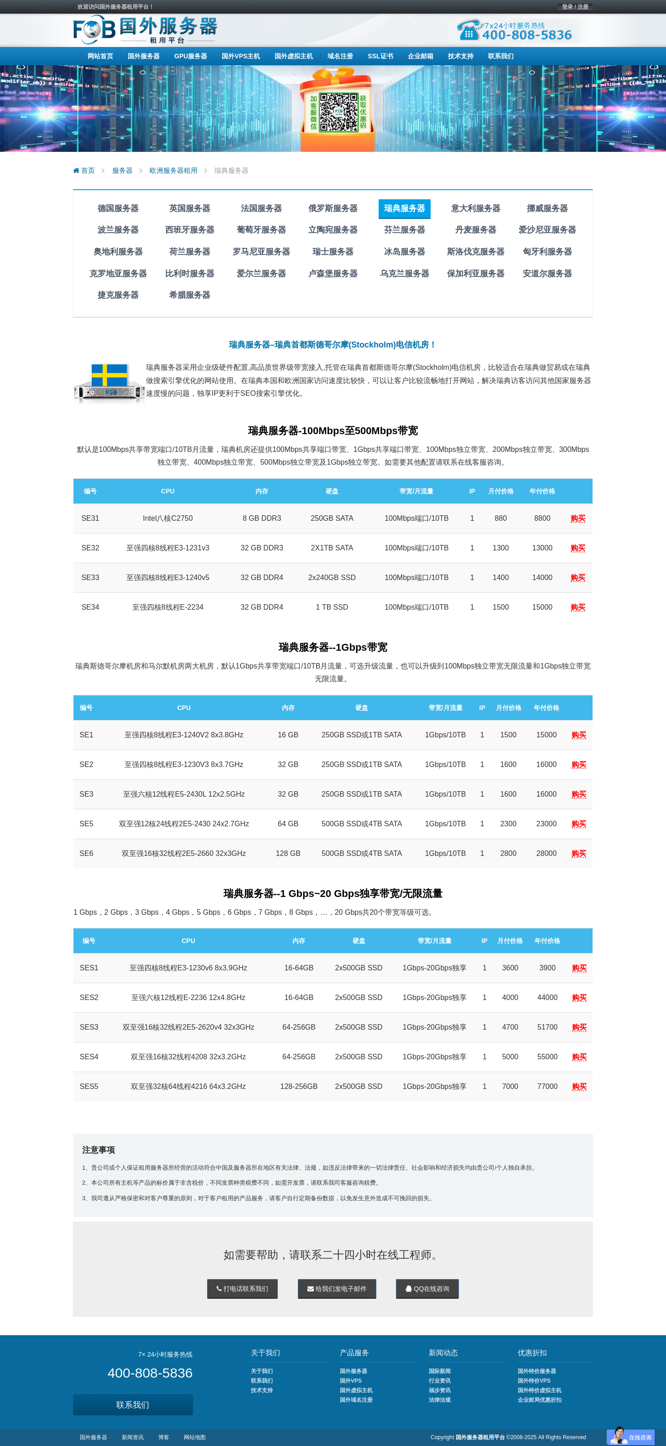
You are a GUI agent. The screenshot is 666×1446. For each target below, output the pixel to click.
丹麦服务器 (475, 229)
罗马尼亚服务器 (261, 251)
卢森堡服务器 (333, 273)
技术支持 (262, 1390)
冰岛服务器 (404, 251)
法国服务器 (261, 208)
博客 (163, 1437)
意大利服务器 (475, 208)
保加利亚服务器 (476, 273)
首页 (84, 170)
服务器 (122, 170)
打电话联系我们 (242, 1288)
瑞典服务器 (404, 208)
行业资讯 (440, 1381)
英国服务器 (189, 208)
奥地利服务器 (118, 251)
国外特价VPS (534, 1381)
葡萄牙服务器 (261, 229)
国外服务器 (353, 1371)
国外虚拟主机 (356, 1390)
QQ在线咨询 (427, 1288)
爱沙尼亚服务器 (547, 229)
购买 (578, 518)
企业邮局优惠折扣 (540, 1400)
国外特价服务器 (537, 1371)
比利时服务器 (189, 273)
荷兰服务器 (189, 251)
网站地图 (195, 1437)
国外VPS (351, 1381)
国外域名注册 (356, 1400)
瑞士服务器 (333, 251)
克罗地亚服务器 (118, 273)
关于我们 (262, 1371)
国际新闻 (440, 1371)
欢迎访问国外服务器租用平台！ (116, 7)
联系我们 (132, 1405)
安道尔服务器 (547, 273)
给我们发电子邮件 (337, 1288)
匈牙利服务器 (547, 251)
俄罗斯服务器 (333, 208)
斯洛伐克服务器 (476, 251)
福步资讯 (440, 1390)
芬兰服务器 (404, 229)
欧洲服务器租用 (174, 170)
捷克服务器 (118, 295)
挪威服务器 (547, 208)
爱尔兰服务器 (261, 273)
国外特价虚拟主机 (540, 1390)
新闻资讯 (133, 1437)
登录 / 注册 (575, 7)
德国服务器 (118, 208)
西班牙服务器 (189, 229)
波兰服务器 (118, 229)
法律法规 (440, 1400)
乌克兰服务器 (404, 273)
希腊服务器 (189, 295)
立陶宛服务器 (333, 229)
